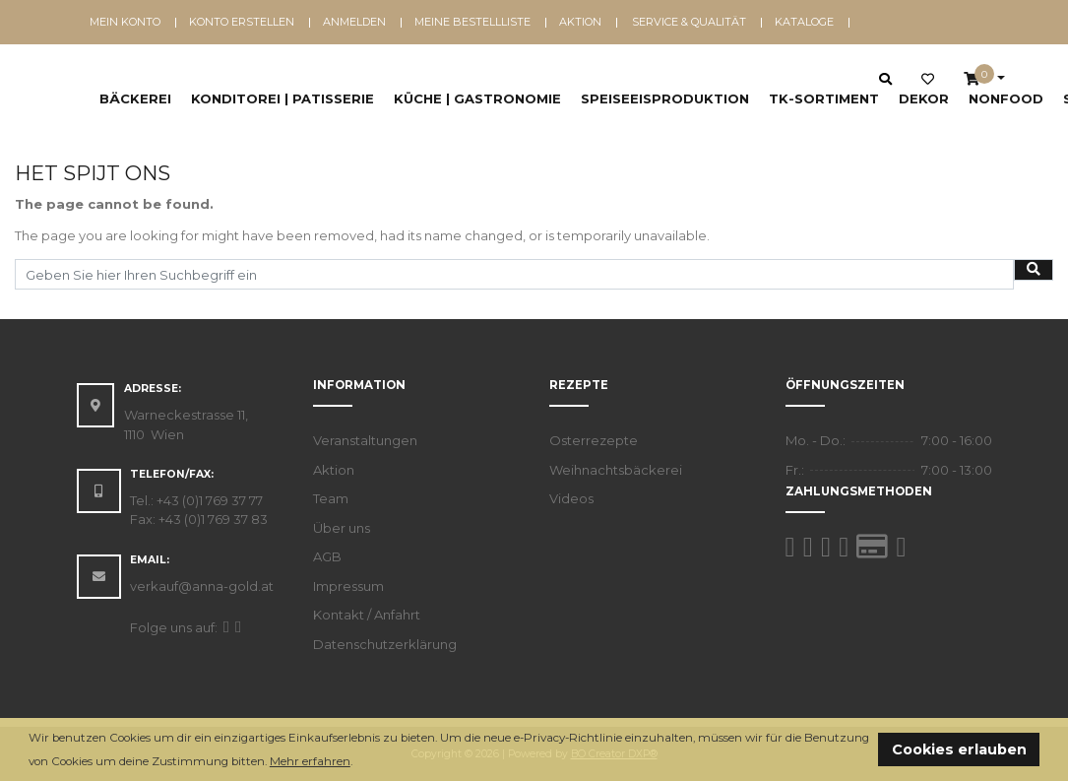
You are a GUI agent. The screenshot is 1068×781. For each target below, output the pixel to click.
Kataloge (804, 22)
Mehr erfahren (310, 761)
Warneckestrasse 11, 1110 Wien (186, 424)
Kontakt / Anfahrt (366, 614)
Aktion (580, 22)
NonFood (1006, 98)
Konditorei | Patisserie (282, 98)
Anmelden (354, 22)
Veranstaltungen (365, 440)
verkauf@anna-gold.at (202, 586)
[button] (357, 762)
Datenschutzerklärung (385, 644)
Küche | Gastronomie (477, 98)
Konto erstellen (241, 22)
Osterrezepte (593, 440)
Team (330, 498)
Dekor (924, 98)
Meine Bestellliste (472, 22)
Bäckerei (135, 98)
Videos (571, 498)
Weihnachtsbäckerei (615, 470)
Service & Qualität (689, 22)
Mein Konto (125, 22)
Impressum (348, 586)
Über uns (341, 528)
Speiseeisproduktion (665, 98)
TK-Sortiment (824, 98)
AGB (327, 556)
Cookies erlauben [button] (959, 749)
